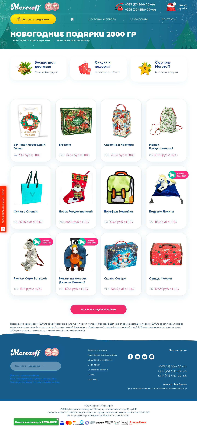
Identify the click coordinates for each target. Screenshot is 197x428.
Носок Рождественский (76, 211)
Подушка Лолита (161, 211)
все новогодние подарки (98, 309)
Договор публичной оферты (25, 375)
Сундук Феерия (160, 278)
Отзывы (91, 375)
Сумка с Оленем (25, 211)
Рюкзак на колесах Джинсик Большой (73, 280)
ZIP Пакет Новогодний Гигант (29, 146)
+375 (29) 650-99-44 (140, 9)
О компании (139, 19)
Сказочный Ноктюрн (119, 144)
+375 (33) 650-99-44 (172, 376)
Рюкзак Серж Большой (30, 278)
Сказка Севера (115, 278)
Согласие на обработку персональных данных (34, 382)
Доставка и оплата (102, 19)
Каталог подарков (97, 350)
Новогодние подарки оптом (102, 355)
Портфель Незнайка (118, 211)
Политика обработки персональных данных (33, 379)
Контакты (169, 19)
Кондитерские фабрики (100, 360)
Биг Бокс (65, 144)
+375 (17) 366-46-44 (140, 4)
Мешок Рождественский (161, 146)
